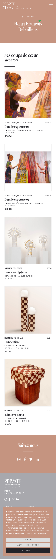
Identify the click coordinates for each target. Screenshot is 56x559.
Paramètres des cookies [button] (28, 545)
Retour (28, 17)
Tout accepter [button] (28, 550)
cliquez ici (42, 533)
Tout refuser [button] (28, 540)
